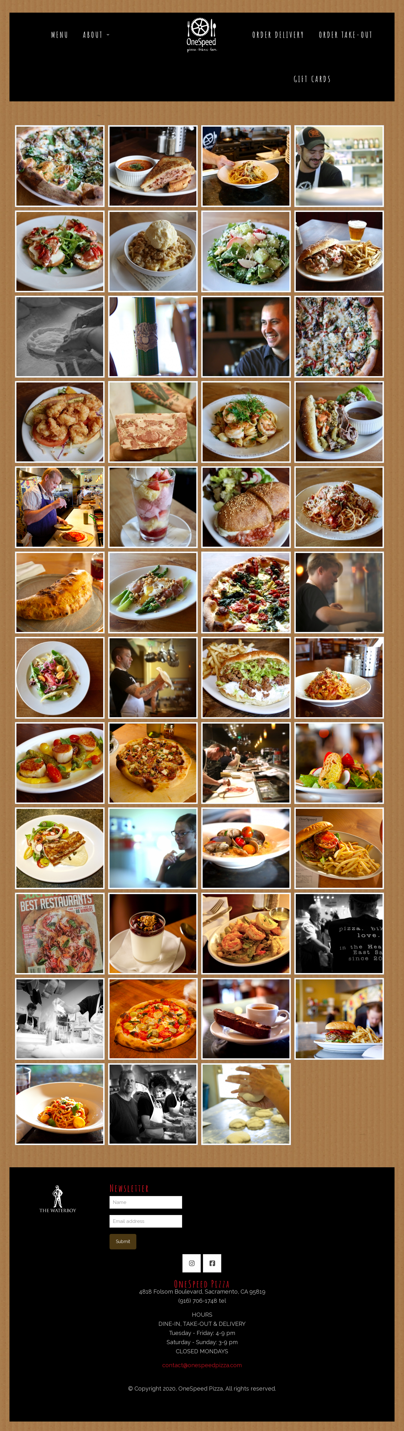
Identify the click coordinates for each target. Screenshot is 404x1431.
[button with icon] (191, 1263)
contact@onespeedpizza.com (202, 1365)
